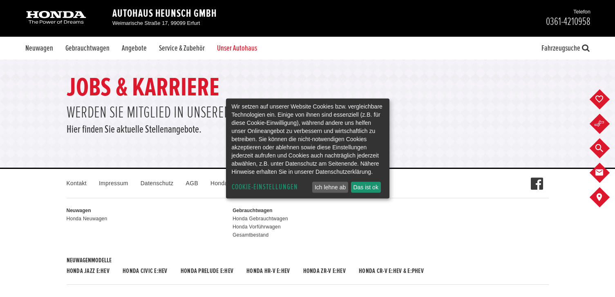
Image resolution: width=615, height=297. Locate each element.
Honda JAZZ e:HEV (88, 271)
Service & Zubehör (182, 48)
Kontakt (77, 183)
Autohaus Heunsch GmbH (164, 13)
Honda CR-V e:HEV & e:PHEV (391, 271)
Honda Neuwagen (87, 219)
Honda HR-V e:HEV (268, 271)
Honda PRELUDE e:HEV (207, 271)
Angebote (134, 48)
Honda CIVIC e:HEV (145, 271)
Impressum (113, 183)
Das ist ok (365, 187)
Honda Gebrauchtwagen (260, 219)
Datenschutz (157, 183)
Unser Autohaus (237, 48)
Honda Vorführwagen (257, 227)
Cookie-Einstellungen (265, 187)
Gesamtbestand (250, 235)
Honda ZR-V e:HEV (324, 271)
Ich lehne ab (330, 187)
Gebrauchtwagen (87, 48)
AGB (192, 183)
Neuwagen (39, 48)
